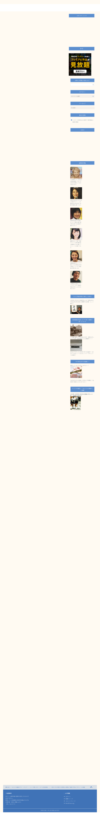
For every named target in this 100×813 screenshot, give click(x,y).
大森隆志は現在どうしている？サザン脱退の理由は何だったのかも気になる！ (75, 286)
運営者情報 (29, 2)
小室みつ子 (21, 615)
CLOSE (55, 178)
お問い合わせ (18, 2)
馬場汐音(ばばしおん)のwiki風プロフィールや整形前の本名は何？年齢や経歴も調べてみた (76, 202)
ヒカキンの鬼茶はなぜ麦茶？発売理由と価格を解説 (83, 121)
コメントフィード (71, 801)
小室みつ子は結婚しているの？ (22, 190)
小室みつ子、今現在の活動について (23, 192)
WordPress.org (70, 803)
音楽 (26, 615)
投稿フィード (69, 799)
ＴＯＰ (9, 2)
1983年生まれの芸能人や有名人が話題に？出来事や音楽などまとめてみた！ (82, 381)
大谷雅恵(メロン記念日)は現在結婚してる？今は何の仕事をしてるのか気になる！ (76, 182)
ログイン (68, 796)
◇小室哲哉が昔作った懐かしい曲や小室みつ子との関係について (27, 93)
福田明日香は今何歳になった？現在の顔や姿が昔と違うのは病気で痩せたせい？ (75, 223)
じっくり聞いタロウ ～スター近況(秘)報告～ (17, 24)
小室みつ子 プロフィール (17, 183)
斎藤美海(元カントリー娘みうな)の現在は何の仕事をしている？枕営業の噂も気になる (76, 265)
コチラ (10, 335)
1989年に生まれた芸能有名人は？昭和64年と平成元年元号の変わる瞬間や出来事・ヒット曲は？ (82, 301)
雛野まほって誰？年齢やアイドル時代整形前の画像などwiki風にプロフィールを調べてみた (75, 244)
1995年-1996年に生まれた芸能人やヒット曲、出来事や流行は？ (81, 394)
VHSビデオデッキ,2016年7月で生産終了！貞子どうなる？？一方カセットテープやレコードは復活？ (82, 353)
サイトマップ (39, 2)
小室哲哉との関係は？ (23, 187)
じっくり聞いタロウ (12, 615)
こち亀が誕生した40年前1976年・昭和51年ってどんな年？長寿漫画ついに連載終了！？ (82, 337)
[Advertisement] (35, 53)
